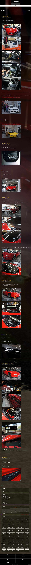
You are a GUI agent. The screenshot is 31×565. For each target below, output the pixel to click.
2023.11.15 (3, 458)
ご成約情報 (7, 171)
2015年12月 (4, 550)
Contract (8, 556)
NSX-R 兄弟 (4, 495)
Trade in (23, 557)
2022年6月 (4, 530)
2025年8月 (22, 519)
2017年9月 (18, 544)
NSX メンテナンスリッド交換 (6, 280)
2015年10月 (13, 550)
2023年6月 (4, 527)
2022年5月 (9, 530)
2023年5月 (9, 527)
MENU (15, 5)
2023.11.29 (3, 17)
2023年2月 (22, 527)
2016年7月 (27, 547)
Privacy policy (7, 562)
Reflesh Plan (7, 557)
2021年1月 (27, 533)
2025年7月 (27, 519)
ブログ (10, 17)
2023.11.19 (3, 198)
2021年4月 (13, 533)
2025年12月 (4, 519)
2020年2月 (22, 536)
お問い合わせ (12, 4)
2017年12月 (4, 544)
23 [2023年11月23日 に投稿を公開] (15, 511)
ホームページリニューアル (6, 143)
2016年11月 (9, 547)
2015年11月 (9, 550)
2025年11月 (9, 519)
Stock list (23, 554)
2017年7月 (27, 544)
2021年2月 (22, 533)
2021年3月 (18, 533)
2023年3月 (18, 527)
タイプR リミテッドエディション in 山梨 (7, 497)
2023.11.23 (3, 144)
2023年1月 (27, 527)
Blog (7, 559)
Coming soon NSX (4, 334)
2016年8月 (22, 547)
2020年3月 (18, 536)
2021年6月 (4, 533)
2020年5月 (9, 536)
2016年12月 (4, 547)
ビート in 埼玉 (4, 119)
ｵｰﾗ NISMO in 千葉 (5, 498)
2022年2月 (22, 530)
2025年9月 (18, 519)
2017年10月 (13, 544)
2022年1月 (27, 530)
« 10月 (3, 513)
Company (23, 559)
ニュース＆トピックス (8, 17)
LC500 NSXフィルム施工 (5, 197)
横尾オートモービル (15, 1)
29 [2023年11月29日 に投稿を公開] (11, 512)
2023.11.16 (3, 364)
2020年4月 (13, 536)
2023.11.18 (3, 281)
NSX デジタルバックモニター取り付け (7, 363)
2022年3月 (18, 530)
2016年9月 (18, 547)
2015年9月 (18, 550)
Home (7, 554)
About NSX (23, 556)
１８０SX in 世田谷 (5, 503)
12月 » (4, 513)
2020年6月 (4, 536)
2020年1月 (27, 536)
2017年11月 (9, 544)
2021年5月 (9, 533)
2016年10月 (13, 547)
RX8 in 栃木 (4, 502)
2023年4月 (13, 527)
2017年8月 (22, 544)
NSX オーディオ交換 (5, 16)
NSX (2, 170)
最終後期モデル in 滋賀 (5, 496)
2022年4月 (13, 530)
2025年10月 (13, 519)
